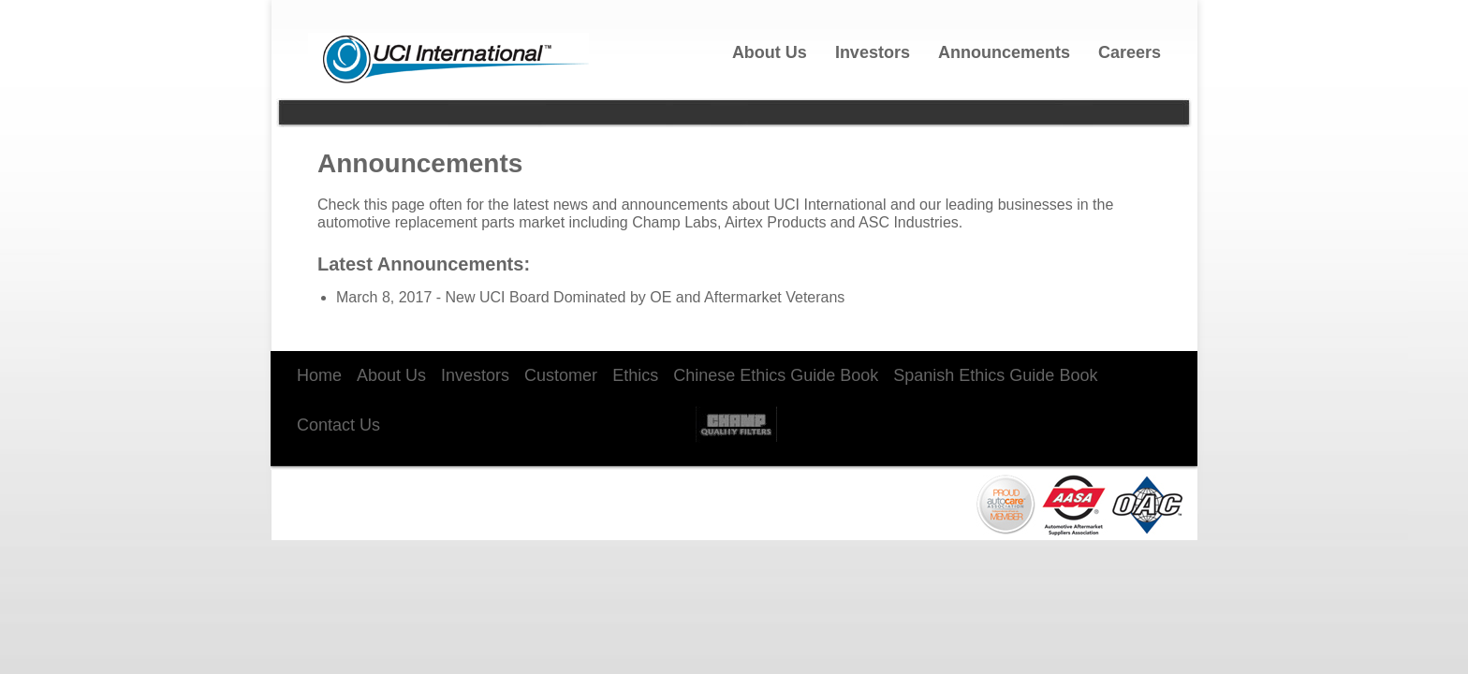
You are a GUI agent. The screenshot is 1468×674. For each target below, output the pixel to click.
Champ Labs (736, 422)
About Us (769, 52)
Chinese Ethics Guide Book (775, 375)
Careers (1129, 52)
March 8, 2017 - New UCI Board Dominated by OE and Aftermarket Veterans (590, 297)
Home (319, 375)
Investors (872, 52)
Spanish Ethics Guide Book (995, 375)
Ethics (635, 375)
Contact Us (338, 425)
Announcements (1004, 52)
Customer (560, 375)
